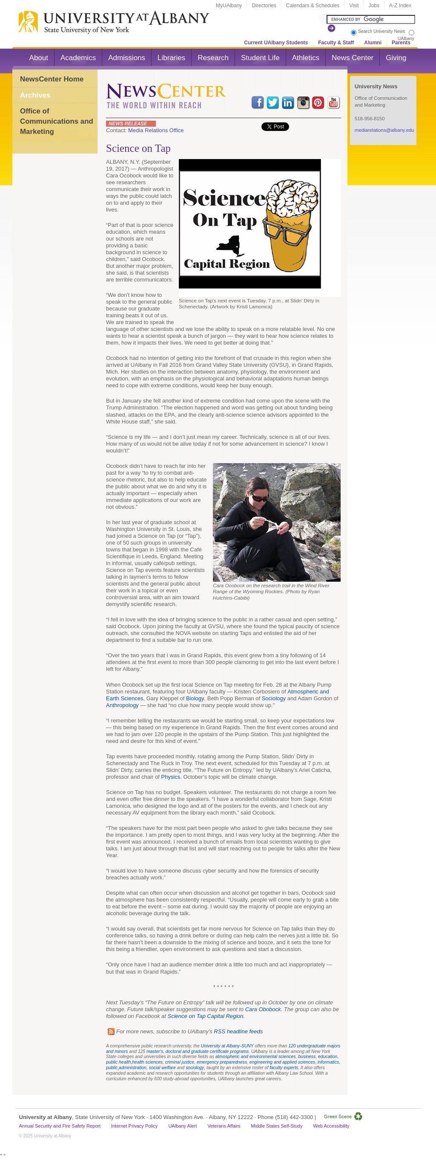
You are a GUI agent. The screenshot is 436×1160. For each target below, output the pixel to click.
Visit (354, 6)
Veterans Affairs (223, 1125)
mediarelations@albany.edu (384, 130)
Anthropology (122, 705)
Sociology (274, 698)
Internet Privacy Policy (134, 1125)
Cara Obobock (263, 1009)
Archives (35, 95)
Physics (170, 777)
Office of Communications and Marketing (56, 121)
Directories (264, 6)
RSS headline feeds (238, 1031)
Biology (195, 698)
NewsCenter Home (51, 79)
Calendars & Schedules (312, 6)
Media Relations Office (156, 130)
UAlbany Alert (182, 1125)
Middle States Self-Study (277, 1125)
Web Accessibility (331, 1125)
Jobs (374, 6)
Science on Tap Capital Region (206, 1016)
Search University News (381, 31)
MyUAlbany (229, 6)
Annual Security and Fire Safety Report (60, 1125)
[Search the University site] (371, 19)
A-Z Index (400, 6)
